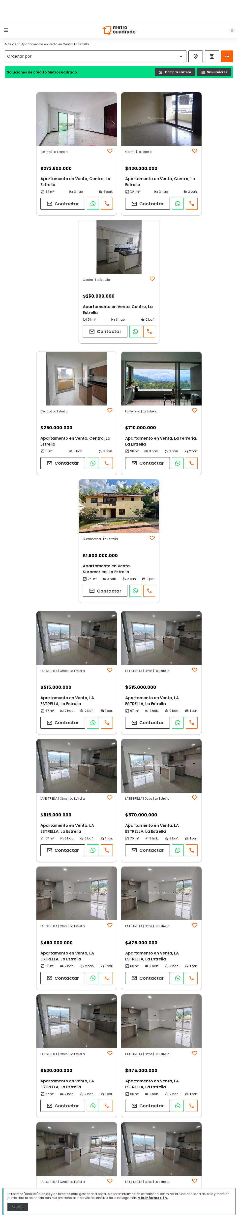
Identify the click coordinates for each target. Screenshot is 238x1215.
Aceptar (18, 1207)
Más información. (153, 1198)
